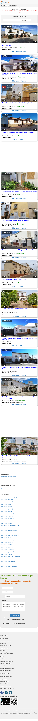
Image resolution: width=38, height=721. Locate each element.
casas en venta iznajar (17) (7, 499)
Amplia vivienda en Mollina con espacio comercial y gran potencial (19, 74)
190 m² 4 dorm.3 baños (13, 107)
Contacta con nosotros (5, 641)
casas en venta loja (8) (6, 537)
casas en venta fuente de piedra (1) (8, 561)
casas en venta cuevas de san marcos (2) (10, 525)
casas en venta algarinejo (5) (7, 509)
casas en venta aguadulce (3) (7, 551)
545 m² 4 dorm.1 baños (13, 401)
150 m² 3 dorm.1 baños (13, 254)
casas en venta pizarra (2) (6, 523)
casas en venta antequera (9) (7, 501)
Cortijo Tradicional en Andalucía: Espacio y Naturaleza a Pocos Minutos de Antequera (19, 44)
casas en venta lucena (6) (6, 506)
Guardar (23, 51)
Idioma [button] (2, 650)
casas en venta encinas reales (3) (8, 549)
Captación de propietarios (6, 661)
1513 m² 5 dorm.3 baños (13, 48)
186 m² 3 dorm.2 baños (13, 195)
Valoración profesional (5, 663)
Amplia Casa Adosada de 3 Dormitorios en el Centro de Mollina (19, 191)
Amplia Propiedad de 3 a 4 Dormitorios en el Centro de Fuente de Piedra (19, 456)
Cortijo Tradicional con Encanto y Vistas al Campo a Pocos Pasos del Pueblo (19, 397)
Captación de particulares (6, 658)
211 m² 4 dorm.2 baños (13, 77)
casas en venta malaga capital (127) (9, 497)
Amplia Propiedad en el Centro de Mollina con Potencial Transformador (19, 338)
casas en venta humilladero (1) (7, 528)
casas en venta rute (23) (6, 532)
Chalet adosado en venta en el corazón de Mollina (15, 220)
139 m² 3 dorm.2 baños (13, 136)
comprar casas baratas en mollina (8, 476)
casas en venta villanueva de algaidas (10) (10, 535)
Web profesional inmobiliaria (7, 666)
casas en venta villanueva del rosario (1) (9, 566)
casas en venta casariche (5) (7, 511)
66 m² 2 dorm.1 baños (13, 224)
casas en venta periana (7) (6, 504)
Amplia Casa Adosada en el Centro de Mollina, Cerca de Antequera (19, 368)
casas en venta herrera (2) (6, 554)
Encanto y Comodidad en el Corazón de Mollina (15, 308)
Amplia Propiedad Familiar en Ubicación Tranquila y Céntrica (18, 103)
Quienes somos (4, 638)
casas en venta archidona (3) (7, 516)
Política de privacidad (5, 645)
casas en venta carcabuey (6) (7, 540)
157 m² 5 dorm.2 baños (13, 283)
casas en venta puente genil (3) (8, 513)
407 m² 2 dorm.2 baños (9, 313)
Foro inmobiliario (4, 681)
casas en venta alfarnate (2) (7, 521)
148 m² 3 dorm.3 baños (14, 460)
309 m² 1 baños (8, 342)
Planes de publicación (5, 670)
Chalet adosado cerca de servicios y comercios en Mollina (18, 250)
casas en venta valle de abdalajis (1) (9, 530)
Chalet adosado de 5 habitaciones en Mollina (14, 279)
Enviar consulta (15, 615)
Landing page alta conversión (7, 668)
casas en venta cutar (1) (6, 563)
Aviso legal (3, 643)
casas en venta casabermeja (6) (8, 542)
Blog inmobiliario (4, 679)
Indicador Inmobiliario (5, 686)
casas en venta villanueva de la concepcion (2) (11, 556)
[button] (12, 5)
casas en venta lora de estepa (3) (8, 518)
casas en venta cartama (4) (7, 547)
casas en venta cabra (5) (6, 544)
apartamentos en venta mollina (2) (8, 488)
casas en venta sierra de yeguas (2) (8, 559)
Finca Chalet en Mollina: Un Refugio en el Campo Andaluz (18, 132)
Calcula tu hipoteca (5, 683)
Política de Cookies (5, 648)
